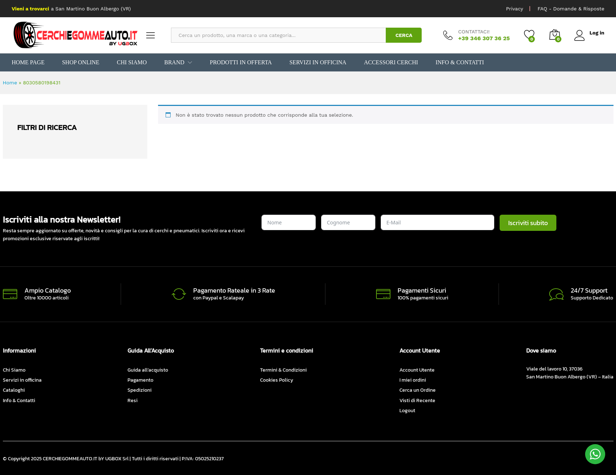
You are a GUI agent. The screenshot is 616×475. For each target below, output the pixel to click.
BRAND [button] (173, 62)
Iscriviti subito (528, 223)
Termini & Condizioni (283, 370)
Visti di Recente (417, 400)
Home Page (28, 62)
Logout (407, 410)
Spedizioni (140, 390)
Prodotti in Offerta (239, 62)
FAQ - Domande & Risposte (570, 8)
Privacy (514, 8)
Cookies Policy (276, 380)
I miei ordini (412, 380)
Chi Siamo (131, 62)
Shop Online (80, 62)
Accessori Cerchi (389, 62)
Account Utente (417, 370)
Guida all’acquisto (148, 370)
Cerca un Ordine (417, 390)
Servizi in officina (316, 62)
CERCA (403, 35)
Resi (133, 400)
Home (10, 82)
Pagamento (140, 380)
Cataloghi (14, 390)
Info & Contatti (457, 62)
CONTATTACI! (474, 31)
